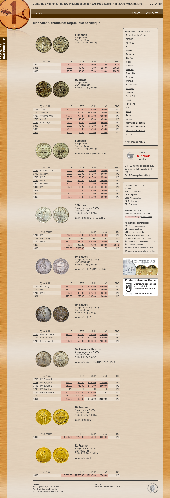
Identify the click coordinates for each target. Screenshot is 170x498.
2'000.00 (104, 116)
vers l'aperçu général (136, 142)
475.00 (81, 293)
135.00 (104, 64)
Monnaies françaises (135, 130)
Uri (127, 107)
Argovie (129, 39)
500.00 (81, 112)
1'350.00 (104, 293)
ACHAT (136, 13)
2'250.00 (92, 395)
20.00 (69, 68)
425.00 (104, 126)
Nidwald (129, 77)
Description (138, 185)
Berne (129, 50)
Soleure (129, 92)
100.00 (81, 174)
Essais (129, 134)
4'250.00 (80, 437)
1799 (35, 112)
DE (151, 4)
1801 (35, 68)
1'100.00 (92, 382)
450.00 (69, 116)
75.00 (93, 68)
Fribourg (130, 54)
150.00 (92, 119)
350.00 (92, 170)
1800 (35, 64)
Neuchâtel (130, 73)
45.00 (81, 64)
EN (156, 4)
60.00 (81, 129)
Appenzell (130, 43)
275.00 (69, 286)
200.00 (116, 68)
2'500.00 (104, 386)
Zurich (129, 119)
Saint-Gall (130, 96)
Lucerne (129, 69)
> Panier (141, 159)
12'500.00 (79, 475)
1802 (35, 71)
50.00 (69, 177)
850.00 (104, 177)
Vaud (128, 111)
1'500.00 (104, 109)
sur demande (146, 217)
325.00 (104, 132)
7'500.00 (68, 475)
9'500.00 (104, 437)
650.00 (104, 245)
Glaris (128, 62)
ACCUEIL (39, 13)
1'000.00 (92, 112)
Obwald (129, 81)
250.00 (92, 174)
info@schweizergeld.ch (129, 3)
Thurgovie (130, 104)
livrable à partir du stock (140, 213)
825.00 (92, 293)
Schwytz (130, 88)
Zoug (128, 115)
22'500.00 (102, 475)
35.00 (69, 174)
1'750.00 (104, 112)
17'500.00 (91, 475)
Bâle (128, 46)
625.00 (92, 290)
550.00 (92, 296)
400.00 (69, 399)
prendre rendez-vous (111, 487)
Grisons (129, 66)
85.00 (93, 64)
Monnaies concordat (135, 127)
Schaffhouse (132, 85)
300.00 (81, 109)
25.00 (69, 64)
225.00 (116, 64)
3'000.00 (80, 248)
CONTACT (152, 13)
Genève (129, 58)
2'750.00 (104, 338)
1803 (35, 132)
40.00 (81, 68)
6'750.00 (92, 437)
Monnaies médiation (135, 123)
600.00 (104, 122)
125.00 (104, 68)
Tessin (129, 100)
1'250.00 (92, 116)
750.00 (92, 109)
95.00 (69, 245)
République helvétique (136, 35)
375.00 (92, 235)
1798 (35, 286)
